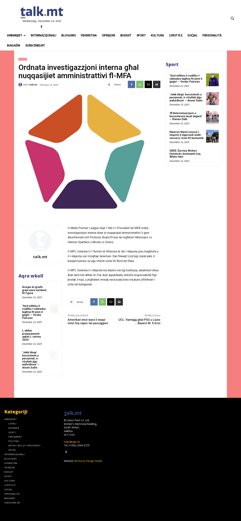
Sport (22, 59)
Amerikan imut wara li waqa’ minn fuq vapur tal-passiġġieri (88, 321)
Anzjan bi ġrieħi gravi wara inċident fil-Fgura (34, 290)
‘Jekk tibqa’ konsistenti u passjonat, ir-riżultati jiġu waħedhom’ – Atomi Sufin (30, 360)
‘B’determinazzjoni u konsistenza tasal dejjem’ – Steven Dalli (186, 116)
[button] (232, 18)
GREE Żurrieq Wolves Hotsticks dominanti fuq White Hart (185, 153)
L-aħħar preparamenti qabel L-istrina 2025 (31, 335)
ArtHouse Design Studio (88, 461)
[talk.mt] (41, 12)
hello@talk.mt (72, 442)
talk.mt (33, 84)
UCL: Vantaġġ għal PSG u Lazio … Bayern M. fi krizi (139, 321)
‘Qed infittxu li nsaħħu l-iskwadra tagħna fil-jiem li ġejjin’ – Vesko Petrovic (34, 312)
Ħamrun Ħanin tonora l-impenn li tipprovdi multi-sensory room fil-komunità (187, 135)
